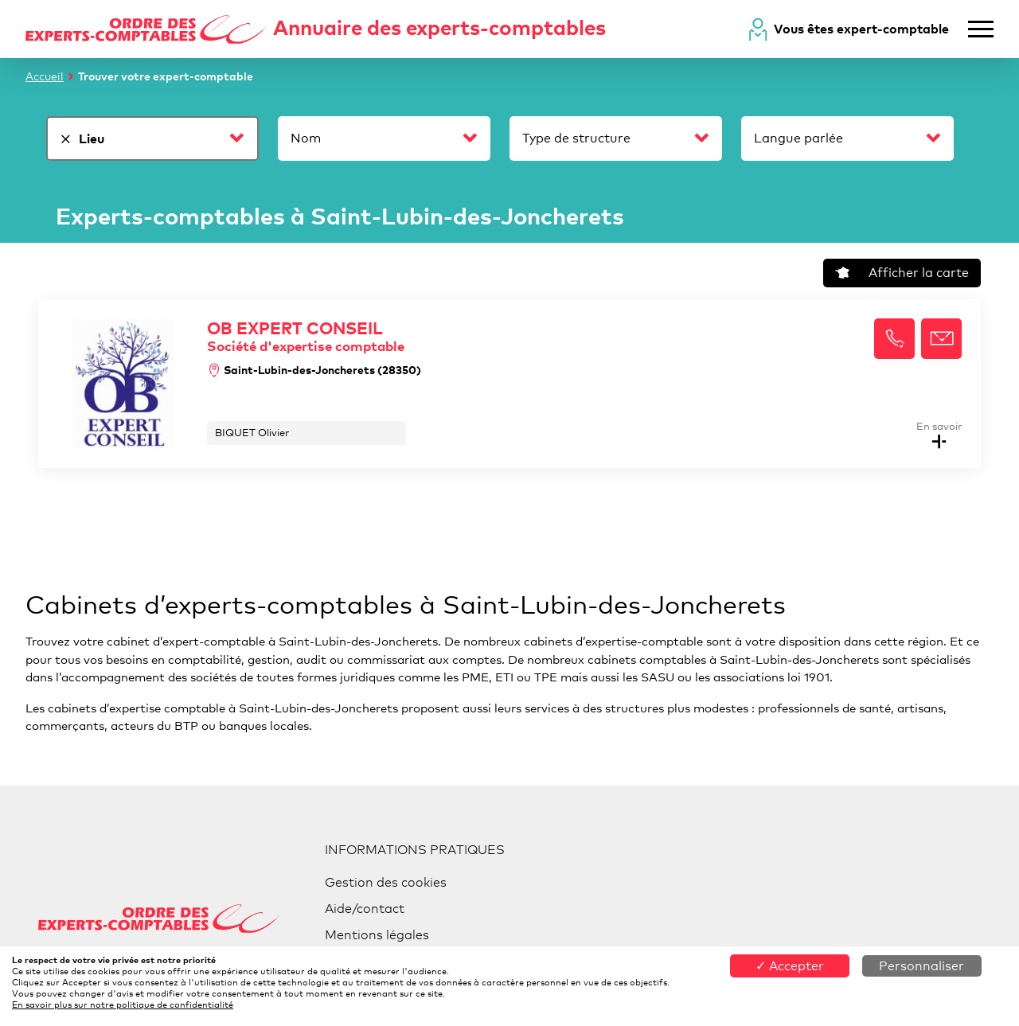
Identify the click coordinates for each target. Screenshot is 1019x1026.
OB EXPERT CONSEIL (314, 336)
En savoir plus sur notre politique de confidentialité (122, 1004)
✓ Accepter (789, 965)
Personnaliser (921, 965)
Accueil (44, 76)
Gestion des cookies (386, 882)
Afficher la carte (902, 272)
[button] (894, 338)
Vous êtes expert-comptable (861, 29)
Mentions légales (377, 934)
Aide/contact (364, 908)
